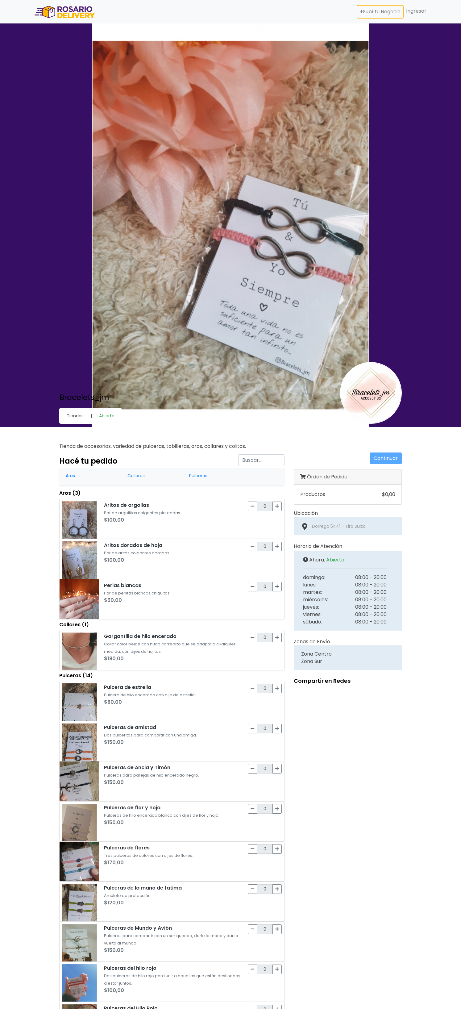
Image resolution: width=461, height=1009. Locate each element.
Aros (70, 476)
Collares (136, 476)
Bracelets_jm (84, 397)
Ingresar (416, 11)
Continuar (386, 458)
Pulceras (198, 476)
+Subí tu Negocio (380, 11)
